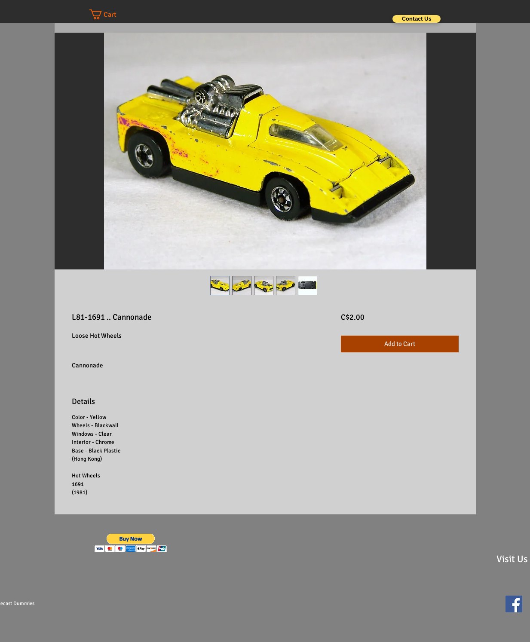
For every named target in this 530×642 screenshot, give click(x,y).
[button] (111, 14)
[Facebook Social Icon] (513, 604)
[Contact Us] (416, 19)
